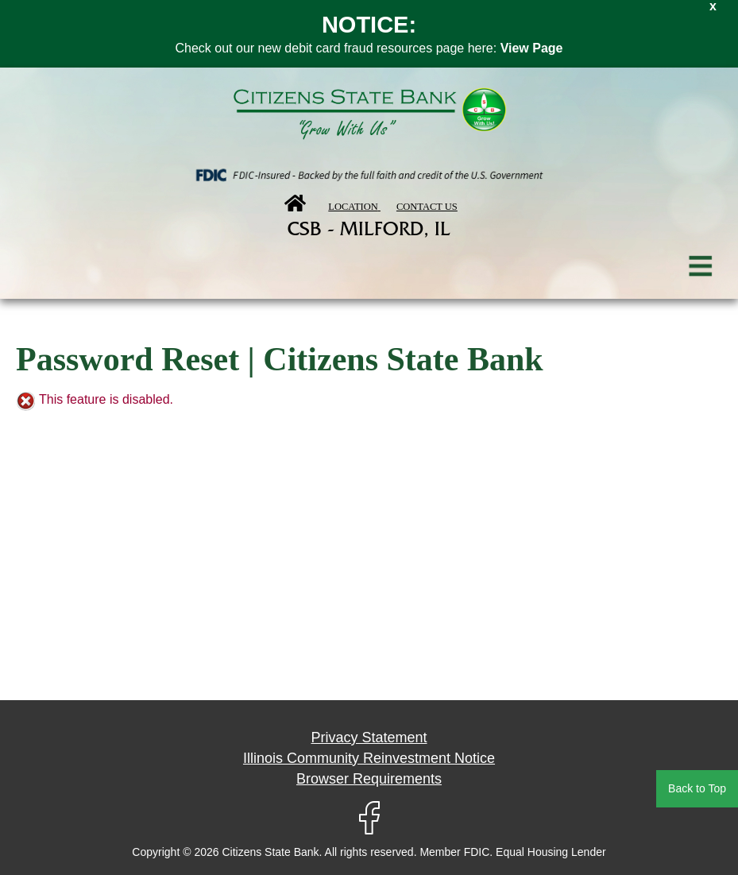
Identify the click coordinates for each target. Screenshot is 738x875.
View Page (531, 48)
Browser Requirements (369, 779)
